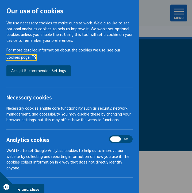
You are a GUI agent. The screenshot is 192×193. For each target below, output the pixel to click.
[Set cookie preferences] (10, 182)
